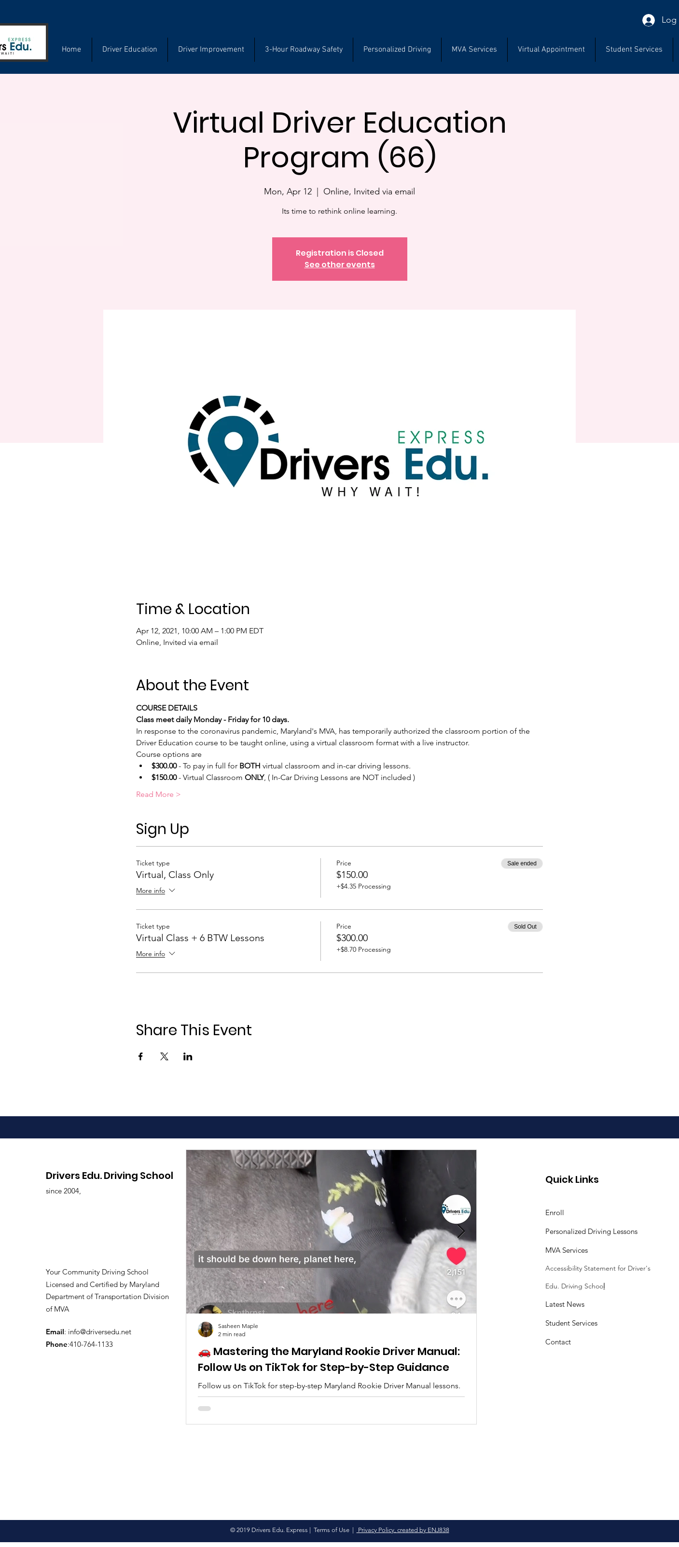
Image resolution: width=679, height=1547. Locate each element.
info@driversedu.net (99, 1331)
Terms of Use (331, 1529)
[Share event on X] (164, 1056)
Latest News (564, 1304)
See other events (340, 264)
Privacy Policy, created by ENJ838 (403, 1529)
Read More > (158, 794)
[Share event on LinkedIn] (188, 1056)
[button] (634, 50)
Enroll (554, 1212)
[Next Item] (461, 1232)
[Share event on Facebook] (140, 1056)
